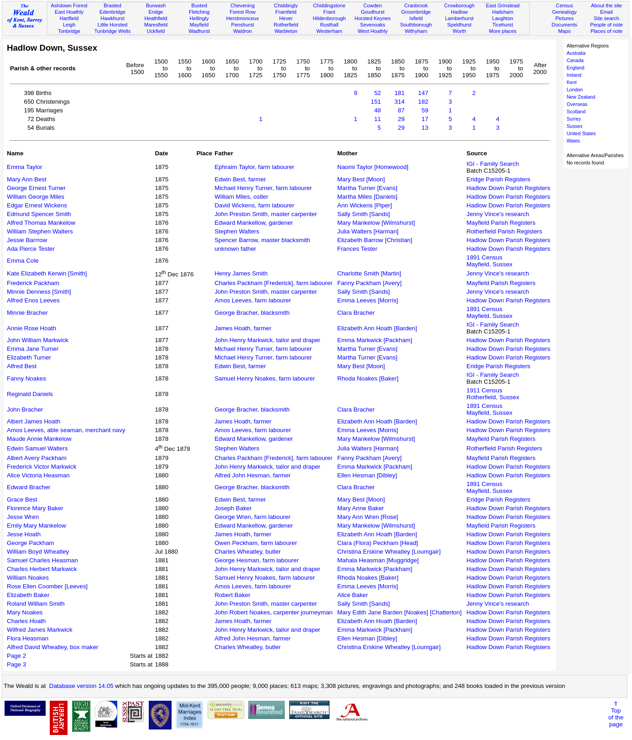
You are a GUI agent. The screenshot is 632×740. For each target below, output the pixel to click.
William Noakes (28, 577)
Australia (576, 53)
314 (399, 101)
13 (425, 127)
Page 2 (16, 655)
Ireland (574, 75)
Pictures (564, 18)
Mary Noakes (25, 612)
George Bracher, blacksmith (251, 312)
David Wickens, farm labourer (254, 205)
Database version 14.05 (81, 685)
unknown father (235, 248)
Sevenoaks (372, 24)
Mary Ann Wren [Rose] (367, 516)
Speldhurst (459, 24)
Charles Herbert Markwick (42, 569)
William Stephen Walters (40, 231)
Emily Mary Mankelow (36, 525)
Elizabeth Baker (28, 595)
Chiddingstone (329, 5)
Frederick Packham (33, 283)
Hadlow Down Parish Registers (508, 188)
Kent (572, 82)
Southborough (416, 24)
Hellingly (199, 18)
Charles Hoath (26, 621)
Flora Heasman (27, 638)
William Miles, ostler (241, 196)
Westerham (329, 31)
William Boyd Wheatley (38, 551)
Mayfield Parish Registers (500, 222)
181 (399, 93)
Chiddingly (286, 5)
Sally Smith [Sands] (363, 214)
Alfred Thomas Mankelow (41, 222)
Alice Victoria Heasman (38, 475)
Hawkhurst (112, 18)
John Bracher (25, 409)
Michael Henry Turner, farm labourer (263, 188)
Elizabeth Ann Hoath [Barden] (377, 328)
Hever (286, 18)
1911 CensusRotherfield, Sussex (492, 394)
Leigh (69, 24)
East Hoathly (69, 12)
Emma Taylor (24, 167)
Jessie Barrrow (27, 240)
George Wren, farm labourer (252, 516)
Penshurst (242, 24)
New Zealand (581, 97)
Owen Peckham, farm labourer (255, 542)
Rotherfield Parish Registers (504, 231)
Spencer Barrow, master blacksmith (262, 240)
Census (564, 5)
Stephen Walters (236, 231)
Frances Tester (357, 248)
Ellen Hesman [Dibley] (367, 475)
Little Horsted (112, 24)
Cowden (372, 5)
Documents (564, 24)
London (575, 89)
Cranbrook (416, 5)
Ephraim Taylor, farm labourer (254, 167)
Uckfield (156, 31)
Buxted (199, 5)
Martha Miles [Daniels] (367, 196)
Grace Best (22, 499)
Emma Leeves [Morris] (367, 300)
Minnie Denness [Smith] (39, 291)
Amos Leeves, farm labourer (252, 300)
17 (425, 119)
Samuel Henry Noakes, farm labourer (264, 378)
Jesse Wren (23, 516)
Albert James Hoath (33, 421)
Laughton (502, 18)
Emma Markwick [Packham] (374, 340)
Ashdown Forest (69, 5)
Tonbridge (69, 31)
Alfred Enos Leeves (33, 300)
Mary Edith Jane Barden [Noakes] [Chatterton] (399, 612)
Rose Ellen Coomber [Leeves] (47, 586)
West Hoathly (373, 31)
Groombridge (416, 12)
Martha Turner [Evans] (367, 188)
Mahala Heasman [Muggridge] (378, 560)
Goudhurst (373, 12)
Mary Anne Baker (360, 508)
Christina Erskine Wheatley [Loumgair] (389, 551)
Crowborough (459, 5)
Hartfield (69, 18)
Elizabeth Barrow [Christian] (374, 240)
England (576, 67)
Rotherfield (286, 24)
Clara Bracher (356, 312)
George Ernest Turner (36, 188)
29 (401, 119)
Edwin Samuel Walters (37, 448)
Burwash (156, 5)
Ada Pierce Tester (31, 248)
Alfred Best (22, 366)
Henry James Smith (240, 273)
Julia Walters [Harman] (367, 231)
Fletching (199, 12)
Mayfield (199, 24)
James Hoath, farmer (242, 328)
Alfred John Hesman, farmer (252, 475)
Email (606, 12)
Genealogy (564, 12)
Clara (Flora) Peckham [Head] (377, 542)
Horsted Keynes (373, 18)
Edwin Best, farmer (240, 179)
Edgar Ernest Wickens (37, 205)
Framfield (285, 12)
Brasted (112, 5)
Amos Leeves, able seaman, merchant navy (66, 430)
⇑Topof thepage (615, 714)
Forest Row (243, 12)
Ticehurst (502, 24)
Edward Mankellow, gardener (253, 222)
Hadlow (459, 12)
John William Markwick (37, 340)
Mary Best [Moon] (361, 179)
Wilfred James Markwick (40, 629)
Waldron (242, 31)
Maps (564, 31)
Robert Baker (232, 595)
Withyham (416, 31)
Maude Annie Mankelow (39, 438)
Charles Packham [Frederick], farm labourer (273, 283)
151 (376, 101)
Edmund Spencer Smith (39, 214)
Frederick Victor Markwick (41, 466)
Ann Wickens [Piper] (364, 205)
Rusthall (329, 24)
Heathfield (155, 18)
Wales (573, 140)
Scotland (576, 111)
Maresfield (155, 24)
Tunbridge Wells (112, 31)
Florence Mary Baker (35, 508)
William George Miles (35, 196)
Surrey (574, 119)
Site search (606, 18)
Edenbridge (112, 12)
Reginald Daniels (30, 394)
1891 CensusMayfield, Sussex (489, 261)
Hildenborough (329, 18)
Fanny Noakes (26, 378)
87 (401, 110)
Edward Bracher (29, 487)
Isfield (416, 18)
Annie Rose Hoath (31, 328)
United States (581, 133)
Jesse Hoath (24, 534)
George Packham (30, 542)
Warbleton (285, 31)
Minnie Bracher (27, 312)
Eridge (155, 12)
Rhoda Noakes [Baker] (367, 378)
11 (377, 119)
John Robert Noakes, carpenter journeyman (273, 612)
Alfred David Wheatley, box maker (53, 647)
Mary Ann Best (27, 179)
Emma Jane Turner (32, 348)
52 (377, 93)
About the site (606, 5)
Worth (459, 31)
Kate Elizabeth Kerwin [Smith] (47, 273)
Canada (575, 60)
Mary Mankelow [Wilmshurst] (376, 222)
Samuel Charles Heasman (42, 560)
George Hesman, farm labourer (256, 560)
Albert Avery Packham (37, 458)
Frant (329, 12)
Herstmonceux (242, 18)
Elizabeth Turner (29, 357)
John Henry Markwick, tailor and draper (267, 340)
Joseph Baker (233, 508)
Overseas (577, 104)
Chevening (242, 5)
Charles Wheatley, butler (247, 551)
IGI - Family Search (492, 163)
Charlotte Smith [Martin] (369, 273)
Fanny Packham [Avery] (369, 283)
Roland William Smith (36, 603)
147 (423, 93)
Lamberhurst (459, 18)
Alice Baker (352, 595)
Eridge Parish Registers (498, 179)
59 (425, 110)
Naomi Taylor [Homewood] (372, 167)
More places (503, 31)
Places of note (606, 31)
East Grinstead (502, 5)
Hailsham (502, 12)
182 (423, 101)
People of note (606, 24)
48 (377, 110)
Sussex (575, 126)
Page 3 (16, 664)
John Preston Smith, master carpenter (265, 214)
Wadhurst (199, 31)
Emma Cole (23, 260)
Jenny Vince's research (497, 214)
